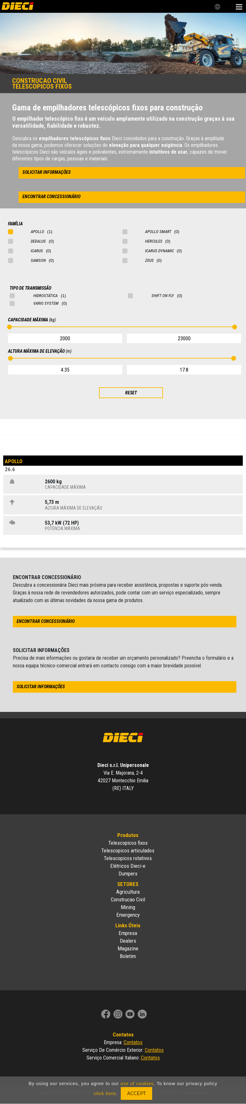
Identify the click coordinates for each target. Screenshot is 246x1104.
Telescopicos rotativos (128, 858)
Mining (128, 907)
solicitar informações (46, 172)
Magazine (128, 948)
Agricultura (128, 892)
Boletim (128, 956)
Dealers (128, 941)
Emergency (128, 915)
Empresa (128, 933)
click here (105, 1093)
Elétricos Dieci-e (127, 866)
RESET (131, 392)
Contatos (133, 1042)
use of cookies (137, 1083)
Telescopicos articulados (127, 850)
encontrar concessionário (51, 196)
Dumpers (128, 873)
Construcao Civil (128, 899)
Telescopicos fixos (128, 843)
